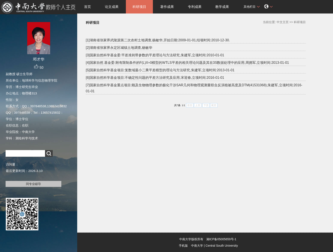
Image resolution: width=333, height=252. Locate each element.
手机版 (183, 245)
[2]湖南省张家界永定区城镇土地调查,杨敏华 (119, 47)
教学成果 (222, 7)
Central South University (222, 245)
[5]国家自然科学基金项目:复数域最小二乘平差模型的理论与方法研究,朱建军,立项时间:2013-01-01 (160, 70)
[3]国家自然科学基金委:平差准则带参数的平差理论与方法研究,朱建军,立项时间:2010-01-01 (155, 55)
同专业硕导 (33, 184)
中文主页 (283, 22)
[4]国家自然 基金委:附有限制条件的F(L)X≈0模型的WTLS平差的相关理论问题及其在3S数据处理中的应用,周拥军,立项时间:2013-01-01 (187, 62)
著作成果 (167, 7)
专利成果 (195, 7)
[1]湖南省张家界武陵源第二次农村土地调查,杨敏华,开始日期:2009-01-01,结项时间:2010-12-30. (158, 40)
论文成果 (112, 7)
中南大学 (197, 245)
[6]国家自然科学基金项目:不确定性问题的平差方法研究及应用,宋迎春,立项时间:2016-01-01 (155, 77)
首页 (87, 7)
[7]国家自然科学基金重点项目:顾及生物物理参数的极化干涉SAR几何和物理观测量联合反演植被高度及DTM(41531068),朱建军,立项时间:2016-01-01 (194, 88)
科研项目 (139, 7)
